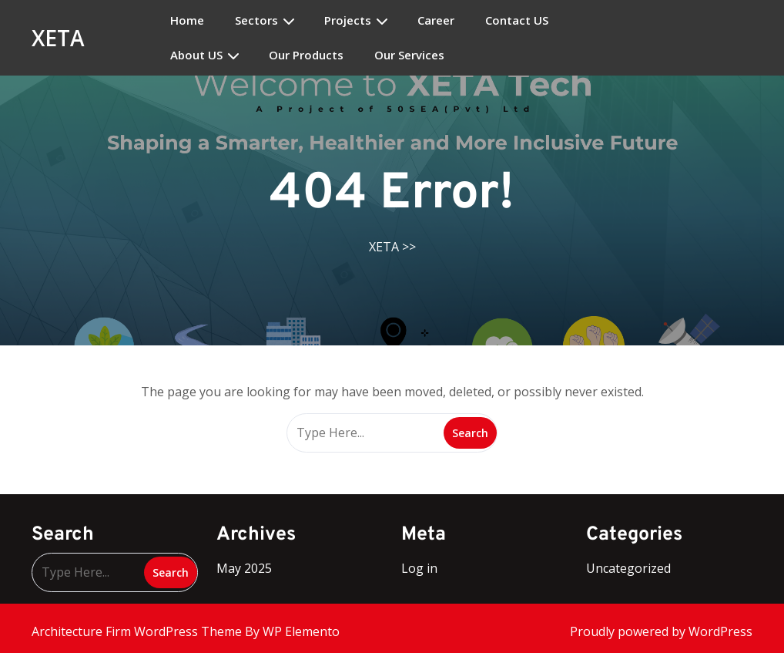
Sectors (256, 20)
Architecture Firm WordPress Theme (138, 631)
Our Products (306, 55)
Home (187, 20)
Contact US (516, 20)
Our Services (409, 55)
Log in (419, 568)
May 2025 (244, 568)
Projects (347, 20)
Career (435, 20)
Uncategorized (628, 568)
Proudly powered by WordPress (661, 631)
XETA (58, 37)
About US (196, 55)
